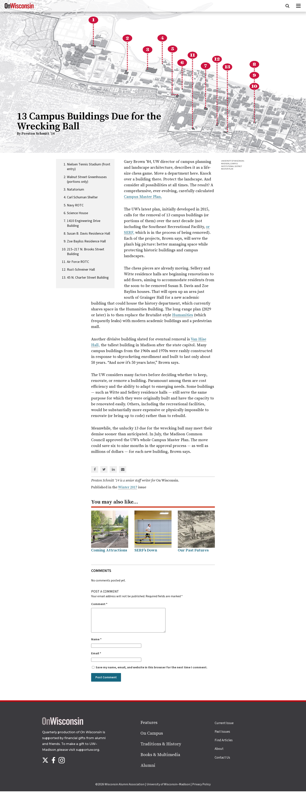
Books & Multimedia (160, 759)
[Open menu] (298, 5)
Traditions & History (161, 748)
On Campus (152, 738)
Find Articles (224, 745)
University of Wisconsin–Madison (168, 789)
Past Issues (222, 736)
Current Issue (224, 727)
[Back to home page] (62, 728)
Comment (99, 604)
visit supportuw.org (84, 754)
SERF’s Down (145, 550)
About (219, 753)
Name (96, 644)
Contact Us (222, 762)
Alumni (148, 770)
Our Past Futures (193, 550)
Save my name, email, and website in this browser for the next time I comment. (151, 672)
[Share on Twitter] (104, 469)
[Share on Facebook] (95, 469)
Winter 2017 (127, 487)
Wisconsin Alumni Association (124, 789)
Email (96, 658)
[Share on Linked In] (113, 469)
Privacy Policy (201, 789)
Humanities (182, 315)
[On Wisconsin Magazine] (19, 8)
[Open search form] (287, 6)
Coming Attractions (109, 550)
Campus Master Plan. (143, 196)
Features (149, 727)
